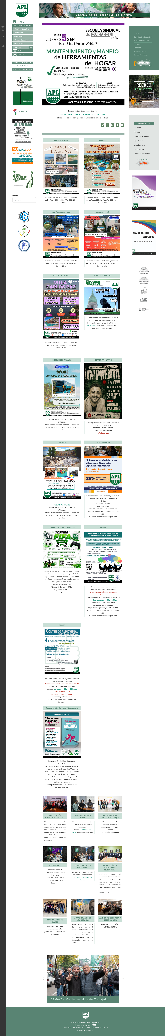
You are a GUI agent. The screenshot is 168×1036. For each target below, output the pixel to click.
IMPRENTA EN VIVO (103, 360)
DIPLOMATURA (103, 442)
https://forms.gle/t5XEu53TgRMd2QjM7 (62, 699)
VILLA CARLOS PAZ (61, 275)
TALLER (103, 527)
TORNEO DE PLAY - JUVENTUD (62, 527)
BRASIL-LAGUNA (61, 140)
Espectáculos (138, 141)
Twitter (3, 46)
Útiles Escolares (139, 145)
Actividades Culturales (141, 41)
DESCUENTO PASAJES (61, 360)
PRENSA (136, 33)
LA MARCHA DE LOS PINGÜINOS (82, 866)
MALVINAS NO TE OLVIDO (55, 921)
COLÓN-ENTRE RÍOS (61, 212)
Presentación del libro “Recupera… (62, 708)
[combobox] (24, 200)
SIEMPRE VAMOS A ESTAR (82, 816)
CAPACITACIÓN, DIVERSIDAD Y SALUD (55, 816)
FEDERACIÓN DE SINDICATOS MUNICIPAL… (110, 867)
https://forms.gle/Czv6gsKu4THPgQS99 (103, 608)
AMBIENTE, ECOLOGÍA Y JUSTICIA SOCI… (110, 919)
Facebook (3, 37)
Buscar (15, 196)
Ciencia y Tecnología (141, 55)
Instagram (3, 28)
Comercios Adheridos (141, 136)
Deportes (137, 48)
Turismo (137, 44)
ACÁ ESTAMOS (55, 865)
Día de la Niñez (139, 149)
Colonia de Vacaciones (142, 154)
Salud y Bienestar (140, 51)
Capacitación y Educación (143, 37)
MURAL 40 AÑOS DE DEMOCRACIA (82, 919)
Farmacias (137, 132)
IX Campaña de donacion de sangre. (110, 816)
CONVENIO (62, 442)
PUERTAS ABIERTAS (102, 275)
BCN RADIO (91, 326)
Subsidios (137, 128)
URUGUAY (102, 140)
